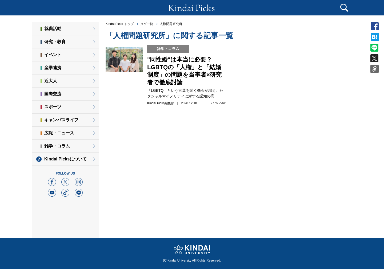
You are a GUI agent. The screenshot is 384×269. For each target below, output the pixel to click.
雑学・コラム (57, 146)
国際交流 (52, 94)
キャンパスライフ (61, 120)
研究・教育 (55, 41)
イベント (52, 54)
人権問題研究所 (171, 24)
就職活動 (52, 28)
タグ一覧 (146, 24)
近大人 (50, 80)
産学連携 (52, 67)
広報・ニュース (59, 133)
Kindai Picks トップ (120, 24)
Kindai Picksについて (65, 159)
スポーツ (52, 107)
